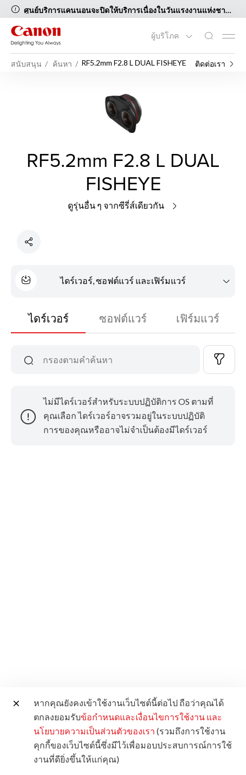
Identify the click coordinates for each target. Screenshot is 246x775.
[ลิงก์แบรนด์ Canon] (36, 35)
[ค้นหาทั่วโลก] (208, 36)
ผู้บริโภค (165, 35)
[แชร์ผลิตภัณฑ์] (29, 242)
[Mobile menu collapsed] (228, 36)
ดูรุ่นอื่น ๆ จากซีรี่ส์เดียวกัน (123, 205)
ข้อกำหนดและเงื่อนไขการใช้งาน (143, 717)
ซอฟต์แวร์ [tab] (123, 318)
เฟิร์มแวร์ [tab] (197, 318)
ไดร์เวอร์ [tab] (48, 318)
